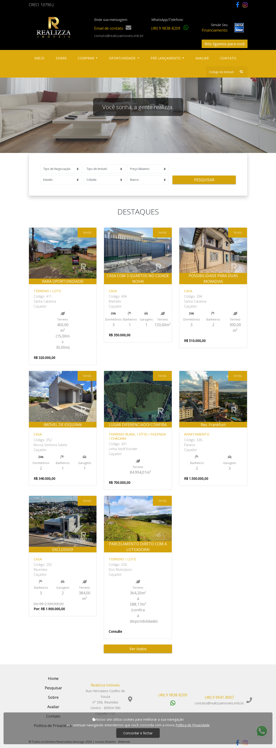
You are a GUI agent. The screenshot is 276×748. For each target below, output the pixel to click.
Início (40, 57)
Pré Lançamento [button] (166, 58)
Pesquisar (204, 179)
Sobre (62, 57)
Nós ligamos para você (224, 43)
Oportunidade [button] (122, 58)
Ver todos (138, 648)
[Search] (227, 72)
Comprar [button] (86, 58)
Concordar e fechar (138, 733)
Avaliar (202, 58)
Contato (228, 58)
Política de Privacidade (193, 725)
